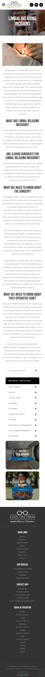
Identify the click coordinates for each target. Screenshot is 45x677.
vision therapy (14, 387)
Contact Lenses (22, 572)
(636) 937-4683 (24, 598)
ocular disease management (20, 430)
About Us (22, 536)
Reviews (22, 546)
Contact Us (22, 490)
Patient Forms (22, 555)
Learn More (22, 459)
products (12, 420)
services (12, 392)
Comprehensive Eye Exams (22, 569)
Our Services (22, 540)
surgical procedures (17, 414)
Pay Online (22, 552)
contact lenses (14, 398)
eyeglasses (13, 403)
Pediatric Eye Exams (22, 578)
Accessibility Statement (14, 669)
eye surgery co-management (20, 425)
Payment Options (22, 549)
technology (13, 436)
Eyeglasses (22, 575)
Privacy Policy (27, 669)
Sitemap (36, 669)
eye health (13, 409)
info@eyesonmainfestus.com (25, 601)
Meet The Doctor (22, 543)
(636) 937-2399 (25, 595)
